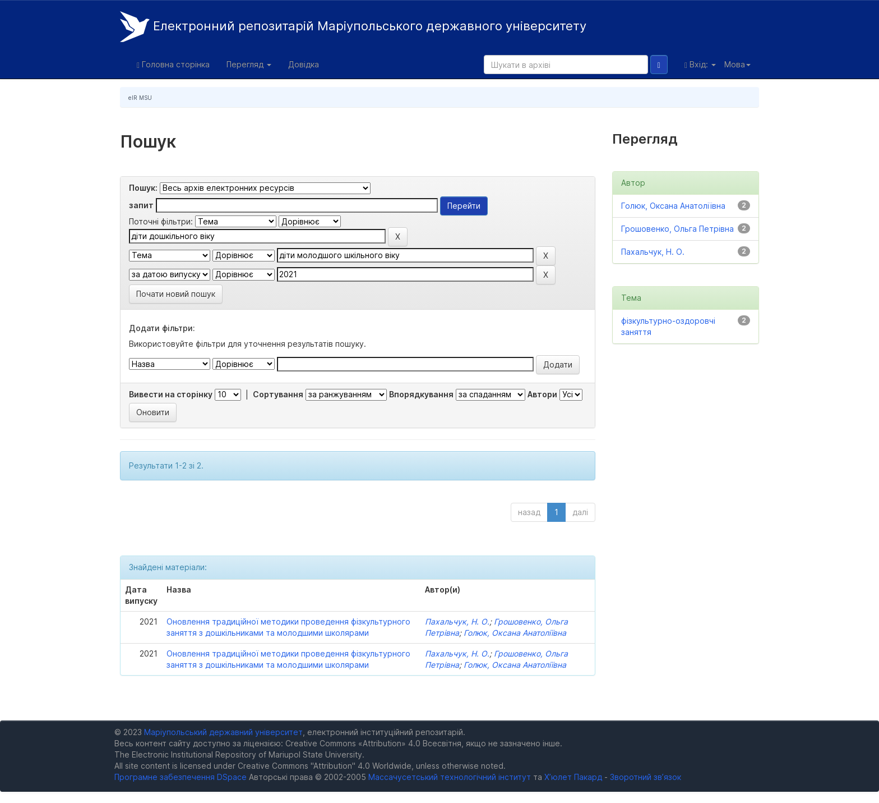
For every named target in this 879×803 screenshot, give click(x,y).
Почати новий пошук (175, 294)
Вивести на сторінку (170, 394)
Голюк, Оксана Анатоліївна (515, 632)
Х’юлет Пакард (573, 777)
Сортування (278, 394)
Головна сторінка (173, 64)
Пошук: (143, 187)
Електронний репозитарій (353, 26)
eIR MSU (140, 97)
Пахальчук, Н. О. (457, 621)
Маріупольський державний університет (223, 732)
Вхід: (700, 64)
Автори (542, 394)
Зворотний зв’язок (645, 777)
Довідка (303, 64)
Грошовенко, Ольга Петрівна (677, 228)
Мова (737, 64)
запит (141, 205)
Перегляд (248, 64)
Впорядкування (421, 394)
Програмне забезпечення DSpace (180, 777)
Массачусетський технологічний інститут (449, 777)
